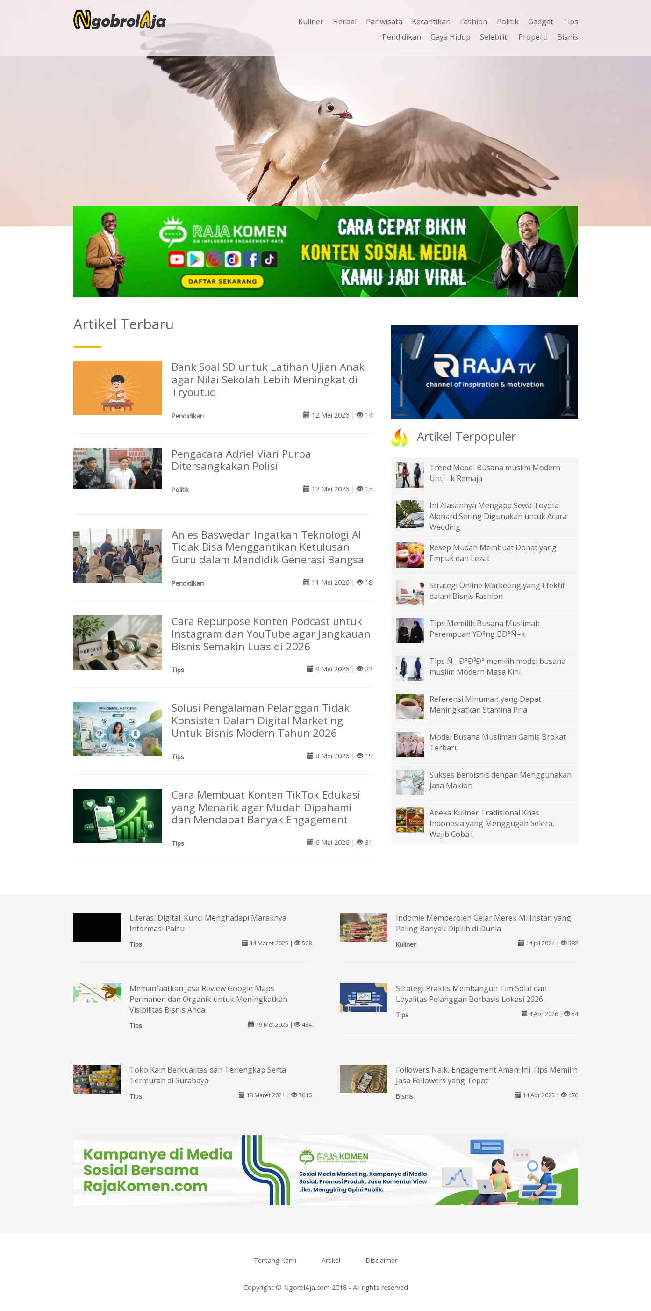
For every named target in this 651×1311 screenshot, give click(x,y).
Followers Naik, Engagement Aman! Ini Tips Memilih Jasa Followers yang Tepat (487, 1075)
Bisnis (567, 37)
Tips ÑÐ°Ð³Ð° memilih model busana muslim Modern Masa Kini (497, 666)
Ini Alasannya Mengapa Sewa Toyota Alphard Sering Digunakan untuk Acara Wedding (498, 516)
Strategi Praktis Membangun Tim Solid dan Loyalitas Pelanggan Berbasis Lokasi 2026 (471, 993)
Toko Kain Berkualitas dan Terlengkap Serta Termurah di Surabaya (207, 1075)
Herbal (345, 21)
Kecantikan (431, 21)
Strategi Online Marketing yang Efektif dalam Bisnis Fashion (497, 590)
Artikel (331, 1260)
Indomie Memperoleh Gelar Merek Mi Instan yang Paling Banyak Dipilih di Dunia (483, 923)
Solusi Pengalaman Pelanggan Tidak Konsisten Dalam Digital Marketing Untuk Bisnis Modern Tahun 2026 (261, 720)
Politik (508, 21)
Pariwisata (384, 21)
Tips (570, 21)
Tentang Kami (275, 1260)
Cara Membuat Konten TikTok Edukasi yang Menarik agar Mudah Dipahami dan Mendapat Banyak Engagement (266, 807)
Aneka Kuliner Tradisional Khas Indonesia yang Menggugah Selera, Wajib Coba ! (491, 823)
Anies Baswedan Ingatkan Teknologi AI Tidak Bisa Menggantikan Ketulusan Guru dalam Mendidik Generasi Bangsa (268, 547)
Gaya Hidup (450, 37)
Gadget (540, 21)
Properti (533, 37)
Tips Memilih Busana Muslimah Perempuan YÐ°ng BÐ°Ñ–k (484, 628)
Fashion (473, 21)
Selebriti (494, 37)
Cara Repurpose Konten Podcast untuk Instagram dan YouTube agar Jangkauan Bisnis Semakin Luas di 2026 (271, 634)
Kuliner (310, 21)
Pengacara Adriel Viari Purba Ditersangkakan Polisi (241, 460)
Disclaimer (381, 1260)
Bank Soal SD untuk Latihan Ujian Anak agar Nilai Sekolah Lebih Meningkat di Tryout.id (268, 379)
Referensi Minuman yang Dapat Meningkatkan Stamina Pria (485, 704)
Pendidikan (401, 37)
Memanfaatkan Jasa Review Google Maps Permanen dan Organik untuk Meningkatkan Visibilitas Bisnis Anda (208, 999)
